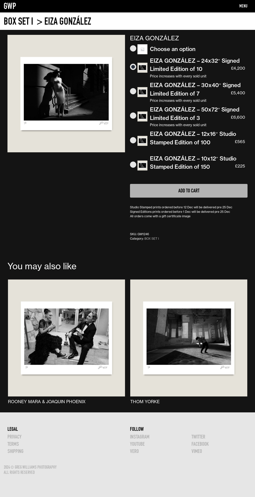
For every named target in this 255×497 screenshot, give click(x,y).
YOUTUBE (137, 444)
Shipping (15, 451)
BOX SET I (19, 21)
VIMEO (196, 451)
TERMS (13, 444)
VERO (134, 451)
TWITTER (198, 436)
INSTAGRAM (139, 436)
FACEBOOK (200, 444)
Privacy (14, 436)
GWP (10, 6)
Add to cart (188, 190)
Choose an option (172, 49)
